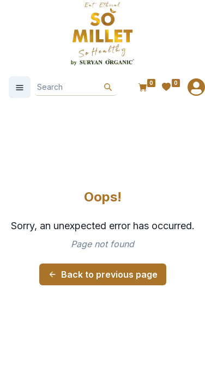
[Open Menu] (20, 87)
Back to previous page (103, 274)
